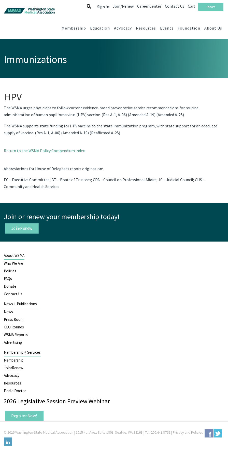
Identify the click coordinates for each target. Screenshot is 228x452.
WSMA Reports (16, 334)
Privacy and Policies (188, 432)
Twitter (217, 433)
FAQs (8, 278)
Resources (12, 383)
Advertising (13, 342)
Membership (13, 360)
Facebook (209, 433)
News (8, 311)
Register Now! (24, 416)
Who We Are (13, 263)
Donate (10, 286)
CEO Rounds (14, 327)
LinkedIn (8, 441)
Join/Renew (22, 228)
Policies (10, 271)
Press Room (13, 319)
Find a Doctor (15, 390)
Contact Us (13, 293)
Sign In (103, 6)
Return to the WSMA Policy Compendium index (44, 150)
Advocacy (11, 375)
